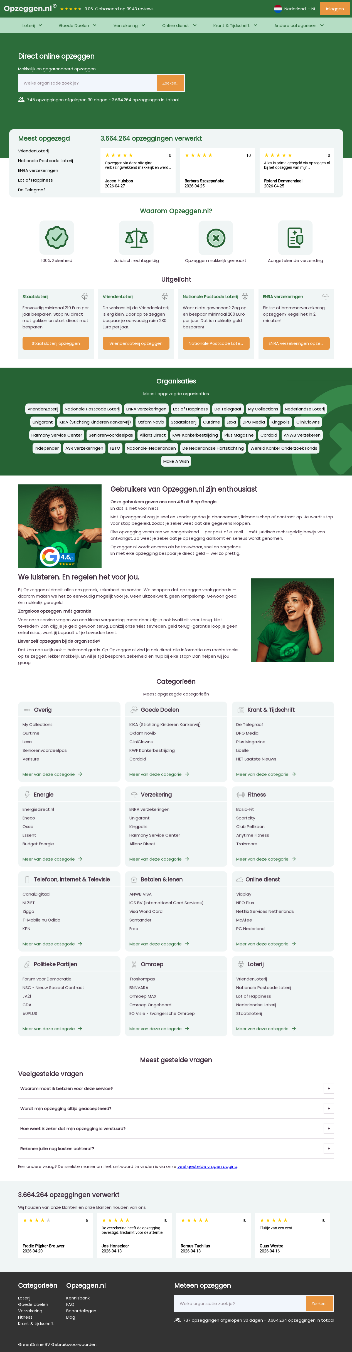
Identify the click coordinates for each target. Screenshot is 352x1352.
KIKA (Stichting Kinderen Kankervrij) (165, 732)
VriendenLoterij (33, 151)
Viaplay (243, 902)
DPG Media (247, 741)
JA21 (27, 1004)
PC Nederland (250, 936)
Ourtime (31, 741)
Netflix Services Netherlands (265, 919)
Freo (133, 936)
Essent (29, 843)
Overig (37, 718)
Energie (38, 802)
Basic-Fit (245, 817)
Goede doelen (33, 1304)
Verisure (31, 767)
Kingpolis (138, 834)
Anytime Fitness (252, 843)
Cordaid (137, 767)
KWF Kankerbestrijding (152, 758)
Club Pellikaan (250, 834)
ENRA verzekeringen (38, 170)
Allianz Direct (142, 852)
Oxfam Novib (142, 741)
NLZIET (29, 910)
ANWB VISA (140, 902)
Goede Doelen (74, 25)
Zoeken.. (170, 83)
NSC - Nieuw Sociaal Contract (53, 995)
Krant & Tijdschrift (231, 25)
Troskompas (142, 987)
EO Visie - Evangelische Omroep (162, 1021)
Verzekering (126, 25)
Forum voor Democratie (47, 987)
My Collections (38, 732)
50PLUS (30, 1021)
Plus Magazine (250, 749)
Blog (70, 1317)
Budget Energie (38, 852)
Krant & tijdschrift (36, 1323)
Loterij (29, 25)
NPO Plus (245, 910)
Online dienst (175, 25)
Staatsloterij (249, 1021)
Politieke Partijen (50, 972)
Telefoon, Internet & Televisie (66, 887)
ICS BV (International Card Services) (166, 910)
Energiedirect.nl (38, 817)
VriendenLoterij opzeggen (136, 343)
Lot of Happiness (35, 180)
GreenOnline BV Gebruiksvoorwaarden (57, 1344)
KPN (26, 936)
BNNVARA (138, 995)
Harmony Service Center (154, 843)
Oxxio (28, 834)
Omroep (146, 972)
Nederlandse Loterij (256, 1013)
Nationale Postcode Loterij (45, 161)
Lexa (27, 749)
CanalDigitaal (36, 902)
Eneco (29, 826)
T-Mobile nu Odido (41, 928)
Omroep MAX (142, 1004)
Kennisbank (78, 1298)
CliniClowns (141, 749)
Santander (140, 928)
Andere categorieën (295, 25)
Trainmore (246, 852)
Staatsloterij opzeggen (56, 343)
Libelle (242, 758)
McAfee (244, 928)
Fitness (251, 802)
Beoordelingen (81, 1311)
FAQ (70, 1304)
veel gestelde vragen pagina (207, 1166)
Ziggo (28, 919)
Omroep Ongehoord (150, 1013)
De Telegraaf (31, 190)
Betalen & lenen (156, 887)
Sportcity (245, 826)
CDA (27, 1013)
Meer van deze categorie (53, 782)
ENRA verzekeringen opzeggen (299, 343)
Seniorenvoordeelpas (45, 758)
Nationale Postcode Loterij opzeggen (219, 343)
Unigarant (139, 826)
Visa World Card (146, 919)
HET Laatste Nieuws (256, 767)
